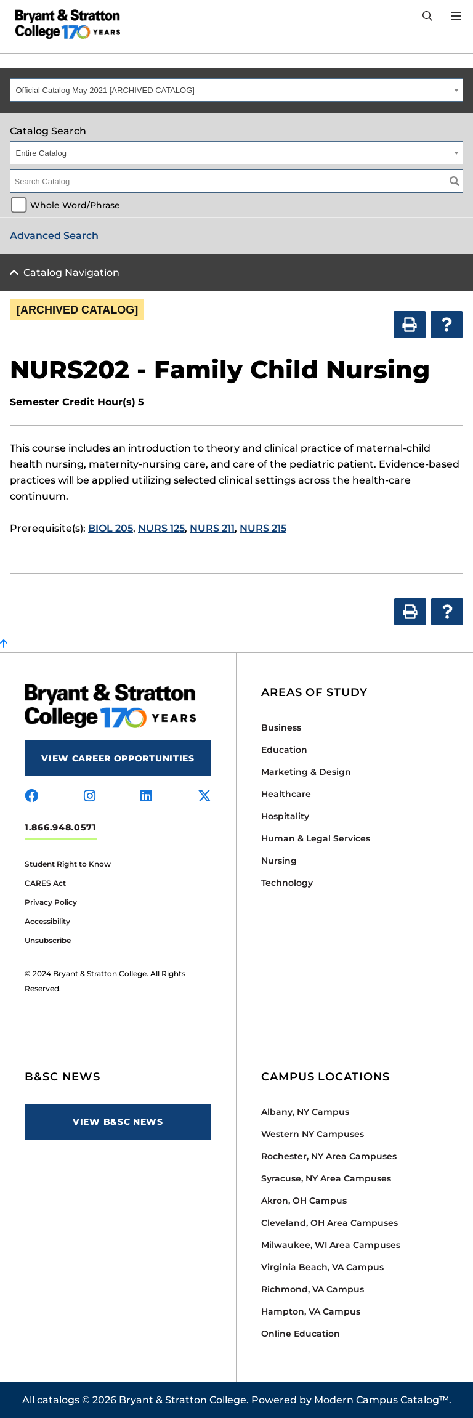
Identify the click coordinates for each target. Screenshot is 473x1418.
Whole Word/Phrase (75, 205)
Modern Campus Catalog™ (381, 1400)
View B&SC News (118, 1121)
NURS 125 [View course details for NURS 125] (161, 528)
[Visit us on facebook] (31, 796)
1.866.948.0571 (61, 827)
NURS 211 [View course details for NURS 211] (212, 528)
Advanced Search (54, 235)
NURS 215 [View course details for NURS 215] (263, 528)
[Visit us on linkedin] (146, 796)
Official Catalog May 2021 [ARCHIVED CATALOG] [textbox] (105, 90)
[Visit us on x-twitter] (204, 796)
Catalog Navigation (71, 272)
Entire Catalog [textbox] (41, 153)
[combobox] (236, 90)
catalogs (58, 1400)
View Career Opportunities (118, 758)
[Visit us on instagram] (89, 796)
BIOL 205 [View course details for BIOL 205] (110, 528)
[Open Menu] (456, 16)
